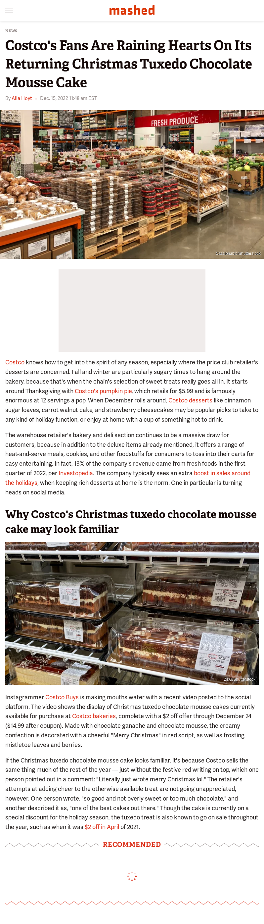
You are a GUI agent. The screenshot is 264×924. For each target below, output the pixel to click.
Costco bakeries (94, 716)
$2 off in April (102, 827)
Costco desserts (190, 400)
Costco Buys (62, 697)
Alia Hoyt (22, 98)
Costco (14, 362)
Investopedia (76, 473)
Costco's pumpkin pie (103, 391)
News (11, 31)
